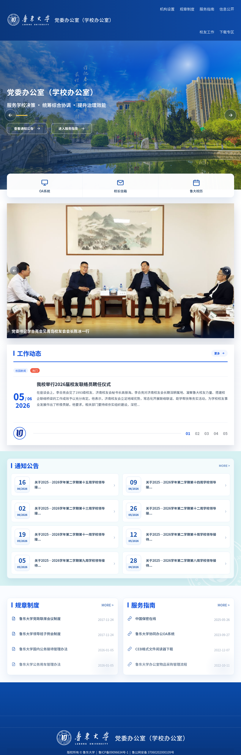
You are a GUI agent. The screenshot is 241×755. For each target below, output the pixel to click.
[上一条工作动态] (4, 270)
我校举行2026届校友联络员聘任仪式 (86, 384)
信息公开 (226, 9)
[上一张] (10, 115)
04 (228, 433)
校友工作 (207, 32)
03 (219, 433)
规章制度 (187, 9)
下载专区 (226, 32)
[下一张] (230, 115)
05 (238, 433)
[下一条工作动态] (216, 270)
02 (210, 433)
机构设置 (167, 9)
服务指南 (207, 9)
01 (200, 433)
